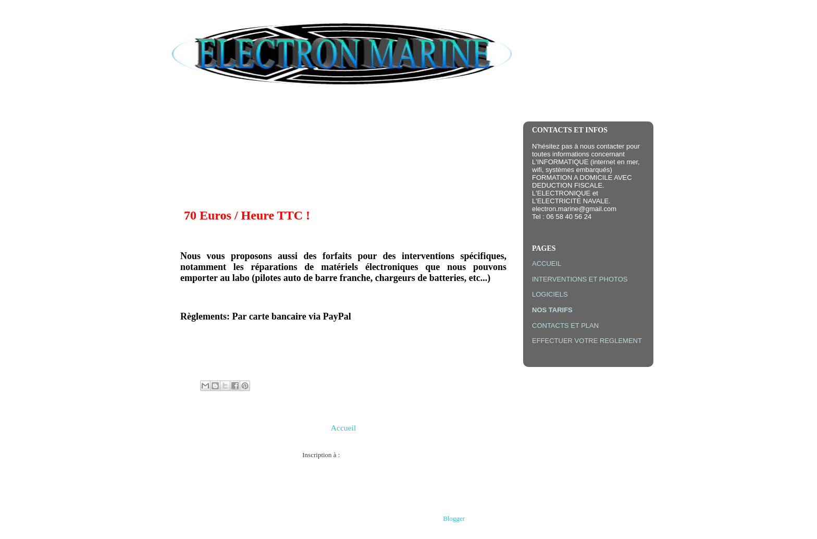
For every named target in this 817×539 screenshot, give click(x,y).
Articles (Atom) (363, 455)
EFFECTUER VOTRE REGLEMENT (587, 341)
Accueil (343, 427)
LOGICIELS (550, 294)
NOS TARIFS (552, 310)
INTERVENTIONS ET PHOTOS (579, 279)
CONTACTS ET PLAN (565, 325)
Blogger (453, 518)
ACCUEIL (546, 263)
